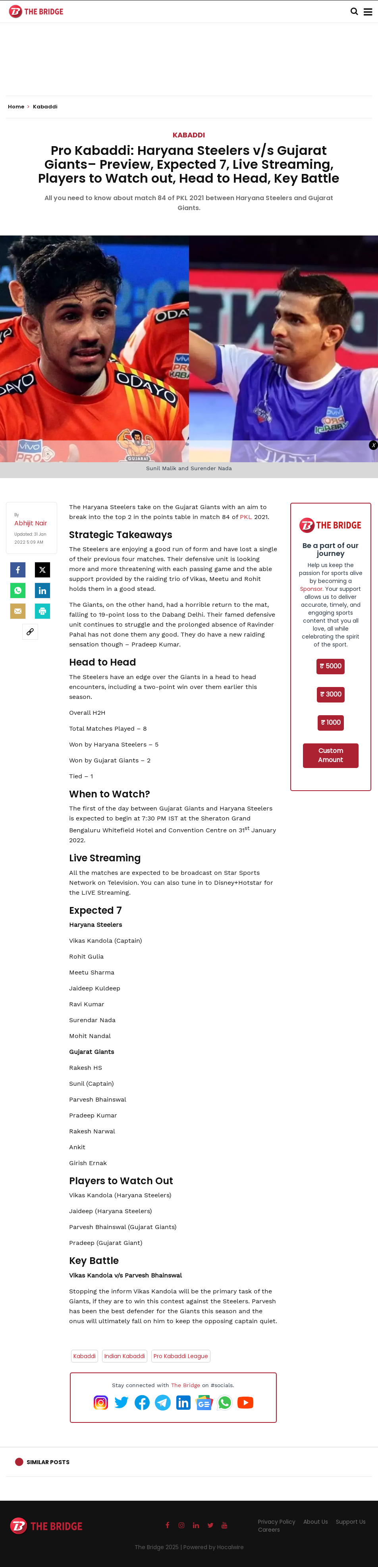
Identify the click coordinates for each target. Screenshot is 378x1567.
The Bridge (185, 1385)
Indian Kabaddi (124, 1356)
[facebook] (18, 570)
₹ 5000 (330, 666)
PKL (247, 517)
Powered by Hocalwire (213, 1547)
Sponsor (311, 589)
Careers (269, 1530)
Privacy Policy (276, 1522)
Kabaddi (189, 135)
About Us (315, 1522)
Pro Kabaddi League (181, 1356)
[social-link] (30, 632)
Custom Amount (330, 755)
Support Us (351, 1522)
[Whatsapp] (18, 590)
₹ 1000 (331, 722)
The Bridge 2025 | (159, 1547)
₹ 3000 (330, 694)
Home (18, 106)
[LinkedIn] (42, 590)
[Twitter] (42, 570)
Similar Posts (48, 1462)
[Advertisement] (189, 71)
